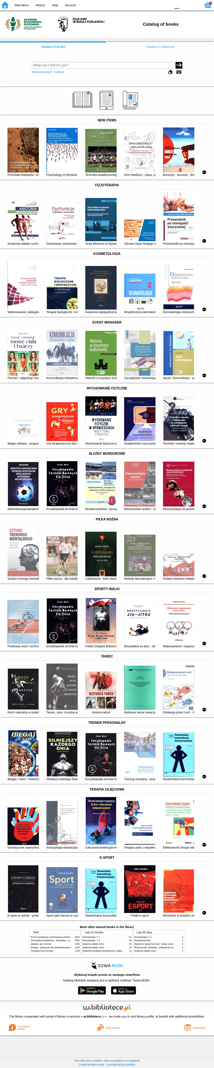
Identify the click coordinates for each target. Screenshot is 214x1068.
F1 (184, 4)
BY (167, 4)
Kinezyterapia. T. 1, (92, 937)
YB (158, 4)
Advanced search (42, 71)
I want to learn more (91, 1064)
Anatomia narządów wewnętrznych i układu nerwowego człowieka (113, 951)
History (40, 5)
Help (55, 5)
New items (22, 5)
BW (150, 4)
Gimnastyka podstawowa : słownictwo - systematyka (55, 940)
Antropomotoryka (142, 940)
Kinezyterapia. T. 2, (92, 940)
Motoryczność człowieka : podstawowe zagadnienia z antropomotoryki (167, 947)
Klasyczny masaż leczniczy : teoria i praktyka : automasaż (161, 944)
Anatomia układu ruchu (93, 944)
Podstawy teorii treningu (42, 951)
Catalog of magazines (160, 46)
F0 (177, 4)
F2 (194, 4)
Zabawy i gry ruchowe (41, 944)
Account (70, 5)
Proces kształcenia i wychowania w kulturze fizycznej (55, 937)
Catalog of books (53, 46)
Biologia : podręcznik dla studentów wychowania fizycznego (58, 947)
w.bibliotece (94, 1016)
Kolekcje (59, 71)
